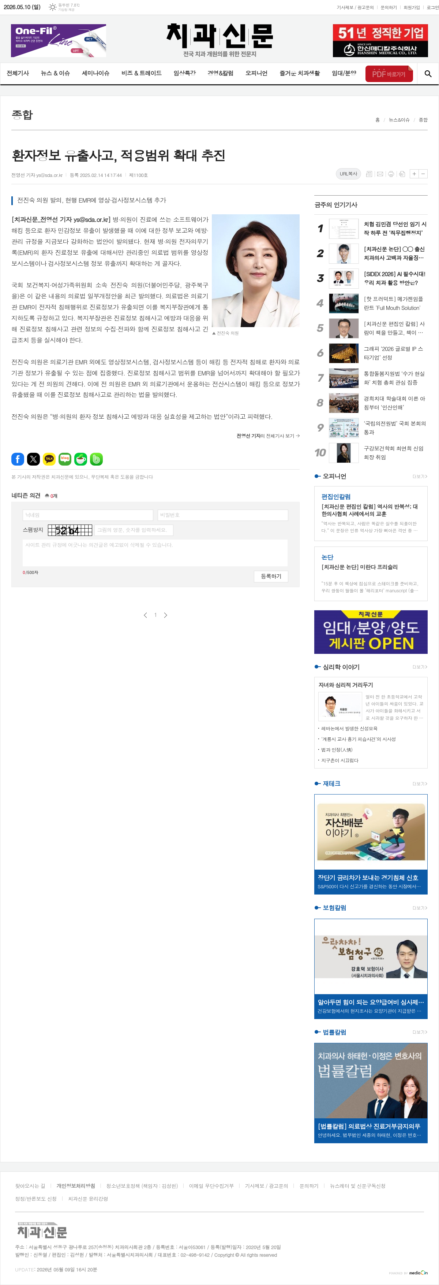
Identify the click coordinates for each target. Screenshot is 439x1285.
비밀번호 (170, 514)
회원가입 (412, 7)
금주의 (335, 204)
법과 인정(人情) (336, 749)
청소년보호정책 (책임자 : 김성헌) (142, 1185)
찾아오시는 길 (30, 1185)
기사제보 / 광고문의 (355, 7)
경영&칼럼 (220, 73)
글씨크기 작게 (423, 173)
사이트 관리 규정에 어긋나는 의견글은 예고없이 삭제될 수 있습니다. (99, 544)
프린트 (391, 174)
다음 (165, 615)
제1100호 (138, 174)
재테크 (331, 783)
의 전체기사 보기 (265, 435)
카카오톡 (49, 459)
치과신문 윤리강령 (88, 1198)
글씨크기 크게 (414, 173)
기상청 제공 (66, 9)
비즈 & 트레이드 (141, 73)
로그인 (433, 7)
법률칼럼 (334, 1032)
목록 (369, 174)
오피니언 (256, 73)
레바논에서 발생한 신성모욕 (349, 728)
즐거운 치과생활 (299, 73)
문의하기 (388, 7)
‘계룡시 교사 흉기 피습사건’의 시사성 (358, 739)
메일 (380, 174)
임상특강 (184, 73)
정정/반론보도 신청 (36, 1198)
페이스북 (17, 459)
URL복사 (348, 173)
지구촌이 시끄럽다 (339, 760)
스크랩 (402, 174)
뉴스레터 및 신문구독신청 (358, 1185)
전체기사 (18, 73)
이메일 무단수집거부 (211, 1185)
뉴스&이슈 (399, 119)
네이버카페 (80, 459)
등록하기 (271, 576)
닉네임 (32, 514)
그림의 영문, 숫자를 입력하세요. (132, 529)
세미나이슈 (95, 73)
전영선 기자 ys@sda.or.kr (36, 174)
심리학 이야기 (341, 667)
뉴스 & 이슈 (55, 73)
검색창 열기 (428, 73)
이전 (145, 615)
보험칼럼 (334, 908)
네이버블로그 (65, 459)
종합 (423, 119)
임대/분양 (344, 73)
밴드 (96, 459)
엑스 (33, 459)
